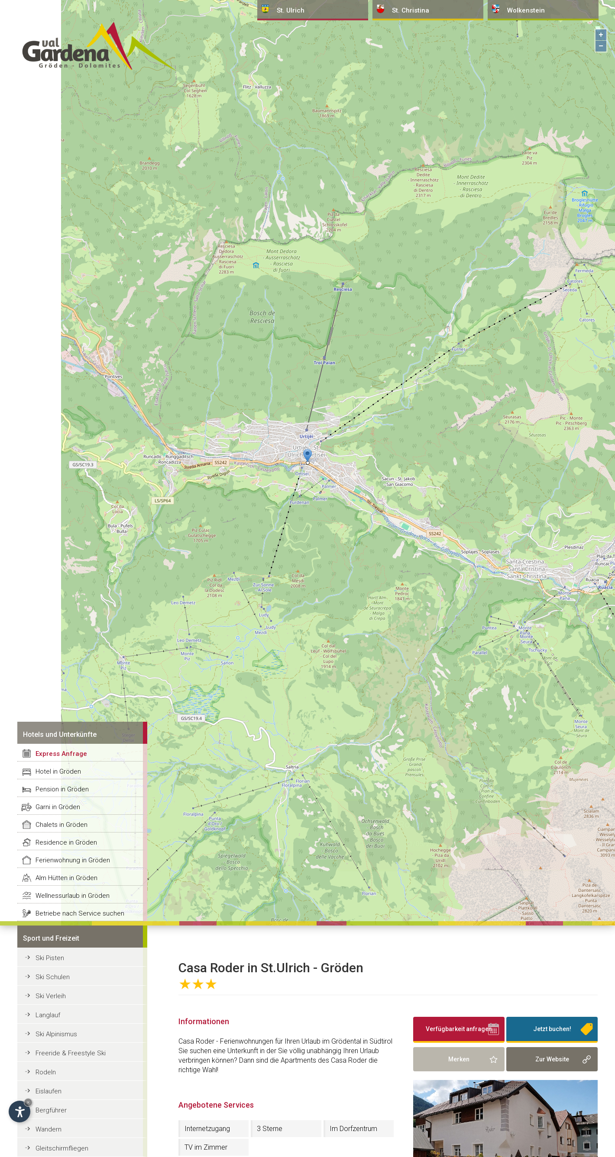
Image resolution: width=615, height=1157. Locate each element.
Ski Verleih (51, 996)
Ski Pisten (50, 958)
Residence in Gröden (66, 842)
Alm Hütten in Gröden (66, 878)
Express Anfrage (61, 754)
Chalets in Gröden (61, 825)
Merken (458, 1059)
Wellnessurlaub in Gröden (73, 896)
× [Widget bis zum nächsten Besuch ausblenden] (28, 1102)
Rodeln (46, 1072)
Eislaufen (49, 1091)
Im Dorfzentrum (353, 1129)
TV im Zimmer (205, 1147)
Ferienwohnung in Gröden (73, 860)
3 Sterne (269, 1129)
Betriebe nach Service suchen (80, 913)
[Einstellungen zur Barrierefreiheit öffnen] (19, 1111)
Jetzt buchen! (552, 1028)
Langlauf (48, 1015)
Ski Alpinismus (56, 1034)
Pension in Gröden (62, 789)
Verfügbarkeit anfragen (459, 1028)
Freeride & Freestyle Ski (71, 1053)
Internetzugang (207, 1129)
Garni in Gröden (58, 807)
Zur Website (552, 1059)
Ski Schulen (53, 977)
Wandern (49, 1129)
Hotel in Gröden (58, 771)
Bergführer (51, 1110)
